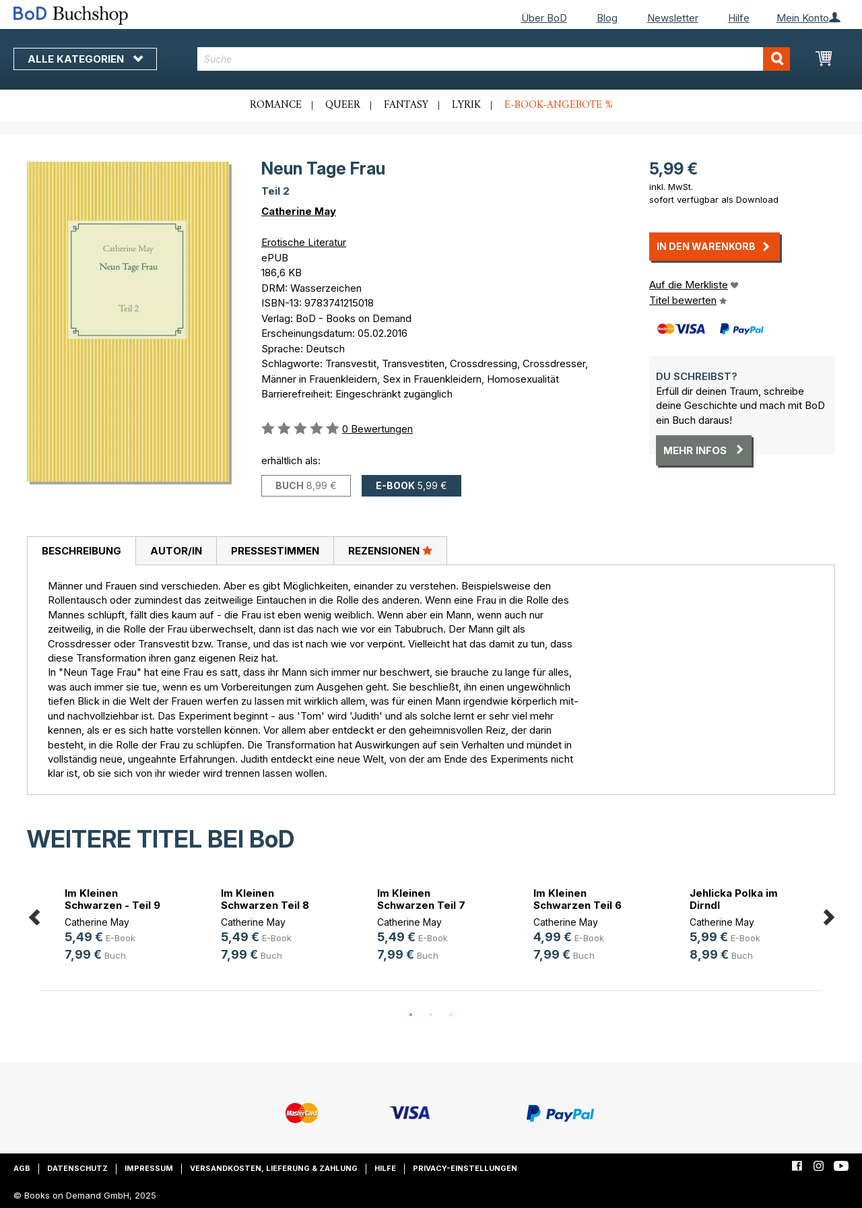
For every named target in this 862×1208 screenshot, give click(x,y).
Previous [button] (33, 914)
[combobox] (493, 59)
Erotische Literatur (303, 242)
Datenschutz (77, 1168)
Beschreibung (81, 550)
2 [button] (431, 1015)
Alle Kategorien (85, 59)
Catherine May (298, 211)
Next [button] (828, 914)
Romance (276, 105)
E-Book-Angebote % (558, 105)
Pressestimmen (275, 550)
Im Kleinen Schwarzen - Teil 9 (112, 899)
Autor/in (176, 550)
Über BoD (544, 17)
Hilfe (739, 17)
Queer (342, 105)
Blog (607, 17)
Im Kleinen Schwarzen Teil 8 (265, 899)
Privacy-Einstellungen (465, 1168)
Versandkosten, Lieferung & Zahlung (274, 1168)
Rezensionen (390, 550)
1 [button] (411, 1015)
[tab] (81, 551)
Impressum (149, 1168)
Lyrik (466, 105)
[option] (118, 927)
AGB (21, 1168)
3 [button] (451, 1015)
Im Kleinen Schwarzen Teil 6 (577, 899)
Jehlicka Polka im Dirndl (734, 899)
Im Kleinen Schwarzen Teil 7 (421, 899)
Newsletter (672, 17)
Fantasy (406, 105)
